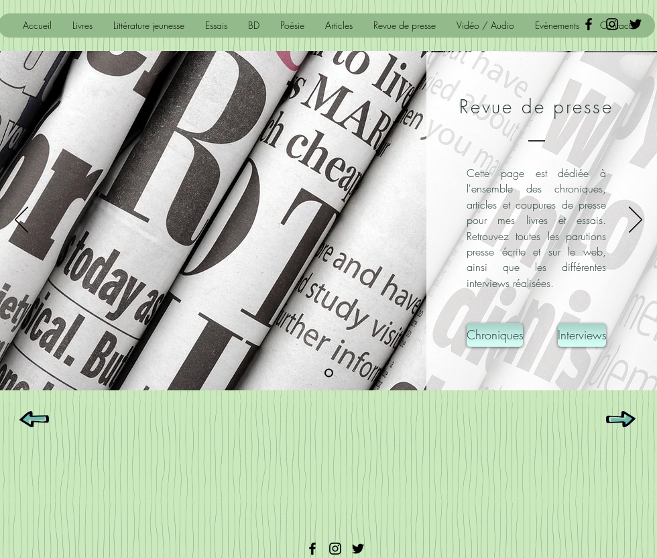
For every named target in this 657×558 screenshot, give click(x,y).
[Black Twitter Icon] (636, 24)
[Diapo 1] (328, 373)
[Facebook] (312, 549)
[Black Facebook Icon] (589, 24)
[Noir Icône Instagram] (612, 24)
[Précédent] (21, 221)
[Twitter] (358, 549)
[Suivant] (635, 221)
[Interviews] (582, 335)
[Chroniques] (495, 335)
